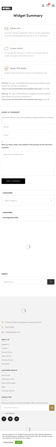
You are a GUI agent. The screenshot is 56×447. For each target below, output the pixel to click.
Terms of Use (6, 356)
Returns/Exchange (8, 383)
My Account (6, 375)
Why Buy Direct (7, 360)
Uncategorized (8, 218)
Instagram (16, 419)
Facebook (4, 419)
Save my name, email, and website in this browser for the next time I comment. (27, 146)
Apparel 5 (5, 344)
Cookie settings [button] (8, 442)
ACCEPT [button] (18, 442)
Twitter (10, 419)
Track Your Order (8, 379)
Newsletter (6, 364)
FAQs (3, 387)
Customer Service (8, 391)
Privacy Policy (7, 352)
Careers (5, 348)
